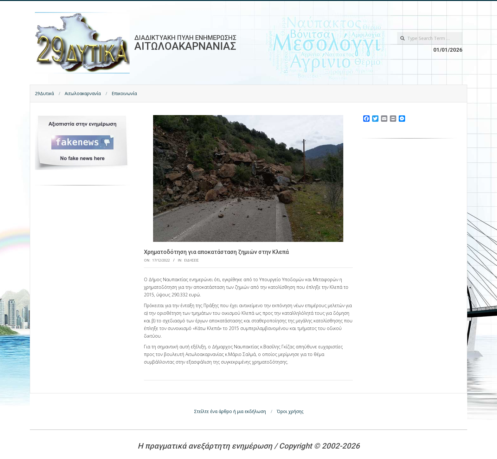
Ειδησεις (191, 260)
